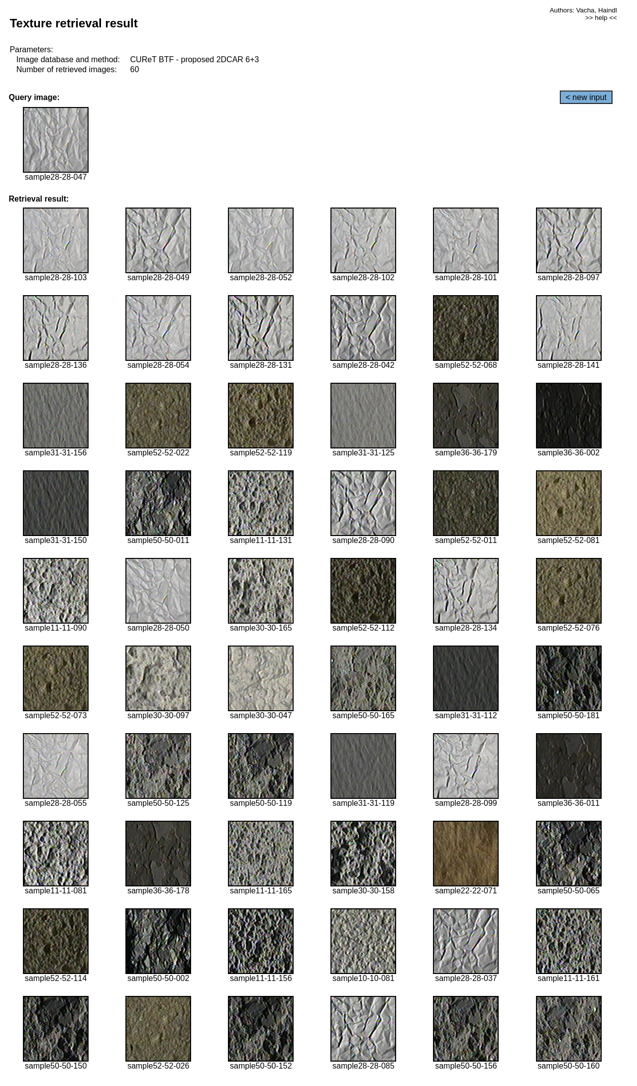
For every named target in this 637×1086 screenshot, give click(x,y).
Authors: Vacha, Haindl (583, 10)
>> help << (601, 17)
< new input (586, 97)
